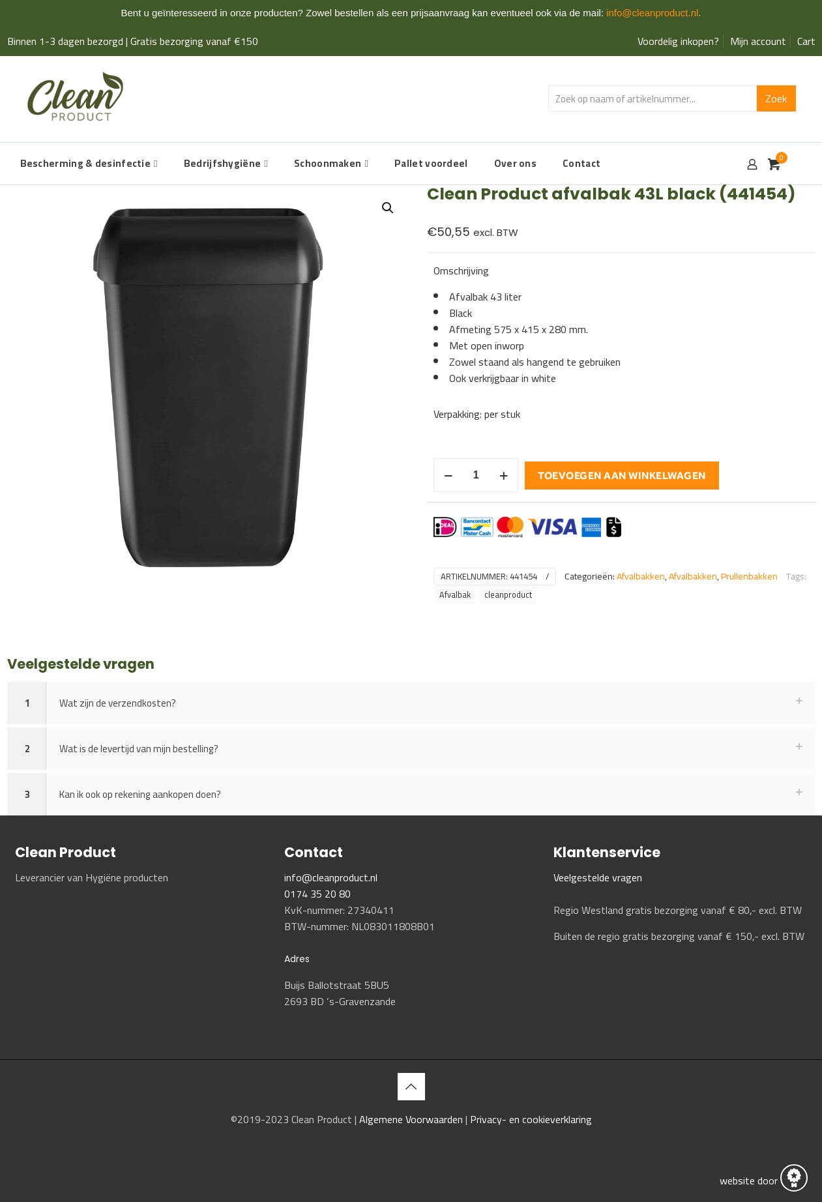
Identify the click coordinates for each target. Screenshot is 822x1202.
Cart (806, 41)
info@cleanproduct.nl (652, 12)
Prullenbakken (749, 576)
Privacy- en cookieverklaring (531, 1119)
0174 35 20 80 (317, 893)
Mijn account (758, 41)
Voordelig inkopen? (678, 41)
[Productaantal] (475, 475)
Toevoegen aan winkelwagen (622, 475)
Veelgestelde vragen (597, 877)
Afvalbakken (641, 576)
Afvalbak (455, 594)
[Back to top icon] (411, 1086)
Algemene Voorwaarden (412, 1119)
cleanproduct (508, 594)
